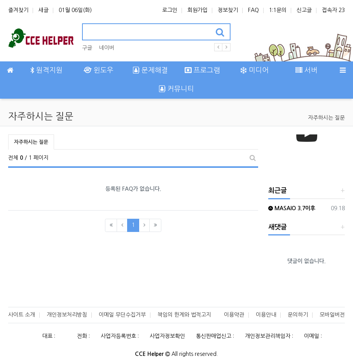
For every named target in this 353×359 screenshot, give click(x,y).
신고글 (304, 10)
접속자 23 (333, 10)
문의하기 (298, 314)
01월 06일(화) (75, 10)
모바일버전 (332, 314)
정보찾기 (228, 10)
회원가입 (197, 10)
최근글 (277, 190)
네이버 (106, 48)
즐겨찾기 (18, 10)
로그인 (169, 10)
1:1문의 (278, 10)
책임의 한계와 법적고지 (184, 314)
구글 (87, 48)
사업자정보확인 (167, 336)
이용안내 (266, 314)
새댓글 (277, 227)
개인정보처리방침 (67, 314)
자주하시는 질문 (326, 117)
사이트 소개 (21, 314)
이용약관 (234, 314)
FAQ (253, 10)
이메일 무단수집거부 (122, 314)
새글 (43, 10)
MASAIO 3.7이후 (291, 208)
